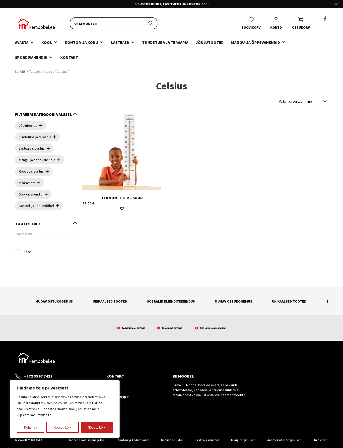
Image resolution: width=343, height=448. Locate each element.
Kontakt (69, 57)
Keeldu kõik (62, 427)
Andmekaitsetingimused (284, 440)
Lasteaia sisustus (207, 440)
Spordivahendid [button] (31, 57)
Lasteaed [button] (120, 42)
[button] (122, 208)
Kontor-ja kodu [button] (81, 42)
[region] (65, 409)
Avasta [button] (21, 42)
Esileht (20, 71)
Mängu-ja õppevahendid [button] (255, 42)
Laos (28, 251)
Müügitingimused (243, 440)
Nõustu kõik (96, 427)
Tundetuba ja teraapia (165, 42)
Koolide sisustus (172, 440)
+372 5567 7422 (34, 376)
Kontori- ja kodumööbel (133, 440)
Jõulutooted (210, 42)
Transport (320, 440)
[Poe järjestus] (303, 101)
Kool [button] (46, 42)
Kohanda (30, 427)
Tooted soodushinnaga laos (87, 440)
